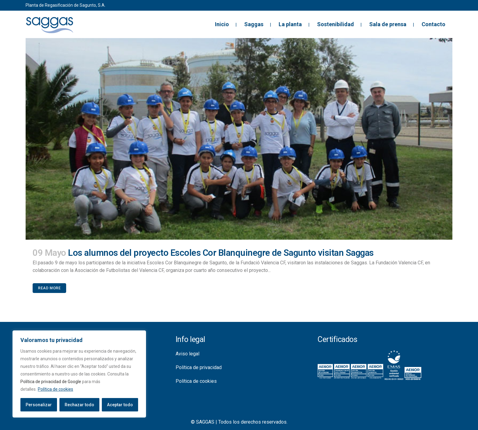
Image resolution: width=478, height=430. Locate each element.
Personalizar (39, 404)
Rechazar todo (79, 404)
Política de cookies (55, 389)
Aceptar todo (120, 404)
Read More (49, 288)
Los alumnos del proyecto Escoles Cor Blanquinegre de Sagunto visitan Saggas (221, 253)
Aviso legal (187, 354)
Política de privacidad (199, 367)
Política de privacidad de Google (50, 381)
